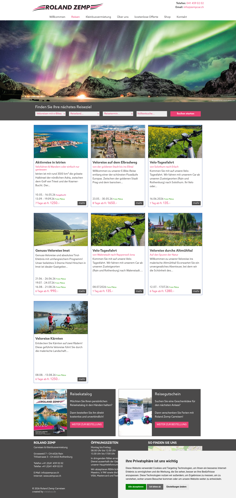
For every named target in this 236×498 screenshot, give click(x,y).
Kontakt (182, 17)
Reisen (75, 17)
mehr (82, 203)
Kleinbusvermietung (98, 17)
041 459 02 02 (195, 3)
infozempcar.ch (194, 7)
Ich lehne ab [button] (155, 486)
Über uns (123, 17)
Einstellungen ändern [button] (176, 486)
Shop (167, 17)
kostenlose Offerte (146, 17)
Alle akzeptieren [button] (136, 486)
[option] (118, 61)
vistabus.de (50, 492)
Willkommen (57, 17)
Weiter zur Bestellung (87, 424)
